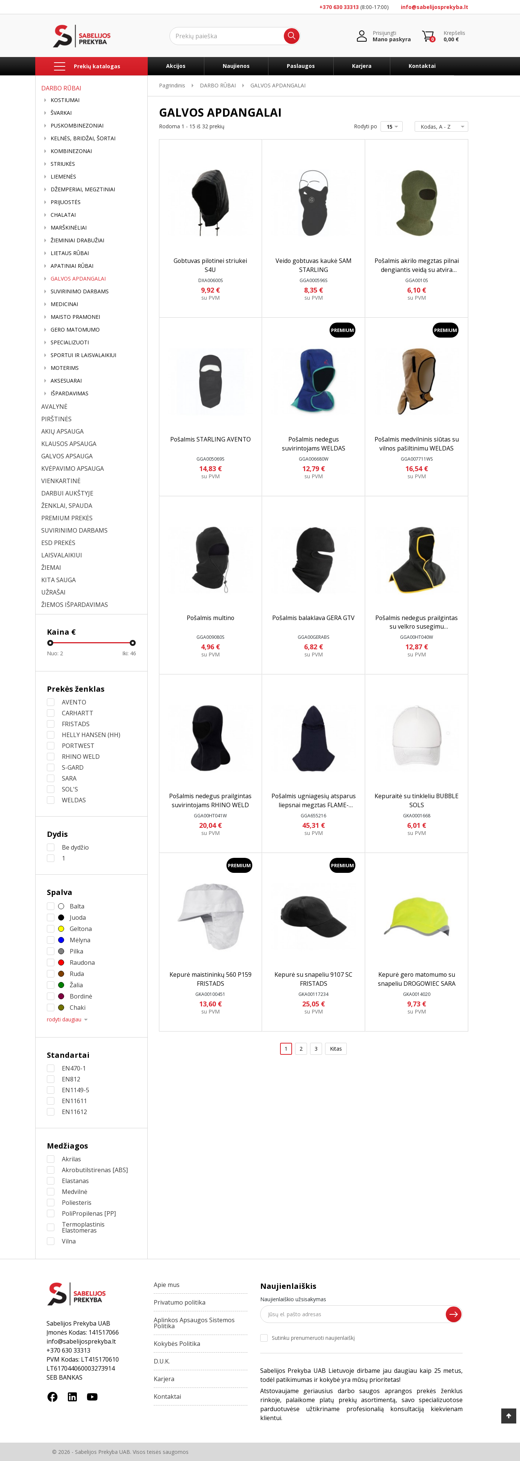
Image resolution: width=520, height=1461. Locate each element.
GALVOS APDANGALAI (78, 278)
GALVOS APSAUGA (67, 456)
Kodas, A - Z (440, 126)
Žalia (76, 985)
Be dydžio (75, 847)
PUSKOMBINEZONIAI (77, 125)
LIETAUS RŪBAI (70, 253)
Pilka (76, 951)
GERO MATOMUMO (75, 329)
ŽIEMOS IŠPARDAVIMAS (74, 605)
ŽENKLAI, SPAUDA (66, 506)
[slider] (50, 643)
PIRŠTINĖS (56, 419)
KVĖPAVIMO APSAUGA (72, 468)
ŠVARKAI (61, 113)
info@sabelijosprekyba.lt (434, 7)
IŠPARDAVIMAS (69, 393)
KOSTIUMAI (65, 100)
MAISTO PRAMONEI (75, 317)
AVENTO (74, 702)
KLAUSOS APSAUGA (68, 444)
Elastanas (75, 1181)
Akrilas (71, 1159)
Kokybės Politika (177, 1344)
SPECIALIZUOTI (70, 342)
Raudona (82, 962)
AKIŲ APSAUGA (62, 431)
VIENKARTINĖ (61, 481)
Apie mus (167, 1285)
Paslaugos (301, 65)
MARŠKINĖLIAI (69, 227)
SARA (69, 778)
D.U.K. (162, 1361)
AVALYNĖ (54, 407)
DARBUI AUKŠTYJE (67, 493)
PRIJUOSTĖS (66, 202)
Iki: (129, 653)
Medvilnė (74, 1192)
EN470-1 (74, 1068)
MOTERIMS (65, 368)
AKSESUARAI (66, 380)
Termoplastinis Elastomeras (83, 1227)
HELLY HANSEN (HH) (91, 735)
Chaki (77, 1008)
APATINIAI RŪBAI (72, 266)
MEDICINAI (64, 304)
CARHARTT (77, 713)
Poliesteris (76, 1203)
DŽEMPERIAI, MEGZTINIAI (83, 189)
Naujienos (236, 65)
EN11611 (74, 1101)
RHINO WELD (81, 757)
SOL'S (70, 789)
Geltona (81, 929)
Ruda (77, 974)
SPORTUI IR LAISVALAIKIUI (83, 355)
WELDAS (74, 800)
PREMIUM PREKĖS (67, 518)
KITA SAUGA (58, 580)
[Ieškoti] (235, 36)
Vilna (69, 1241)
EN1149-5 (75, 1090)
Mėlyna (80, 940)
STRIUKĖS (63, 164)
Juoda (78, 917)
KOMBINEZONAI (71, 151)
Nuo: (55, 653)
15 (394, 126)
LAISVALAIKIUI (61, 555)
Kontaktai (422, 65)
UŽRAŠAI (53, 592)
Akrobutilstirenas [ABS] (95, 1170)
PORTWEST (78, 746)
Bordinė (81, 996)
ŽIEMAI (51, 568)
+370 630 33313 (339, 7)
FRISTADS (76, 724)
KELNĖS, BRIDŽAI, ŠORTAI (83, 138)
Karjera (362, 65)
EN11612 (74, 1112)
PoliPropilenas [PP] (89, 1213)
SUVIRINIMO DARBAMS (80, 291)
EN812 (71, 1079)
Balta (77, 906)
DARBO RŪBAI (61, 88)
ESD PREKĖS (58, 543)
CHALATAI (63, 215)
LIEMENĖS (63, 176)
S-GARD (73, 767)
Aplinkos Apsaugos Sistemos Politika (194, 1323)
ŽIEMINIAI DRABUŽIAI (77, 240)
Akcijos (176, 65)
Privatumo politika (179, 1302)
